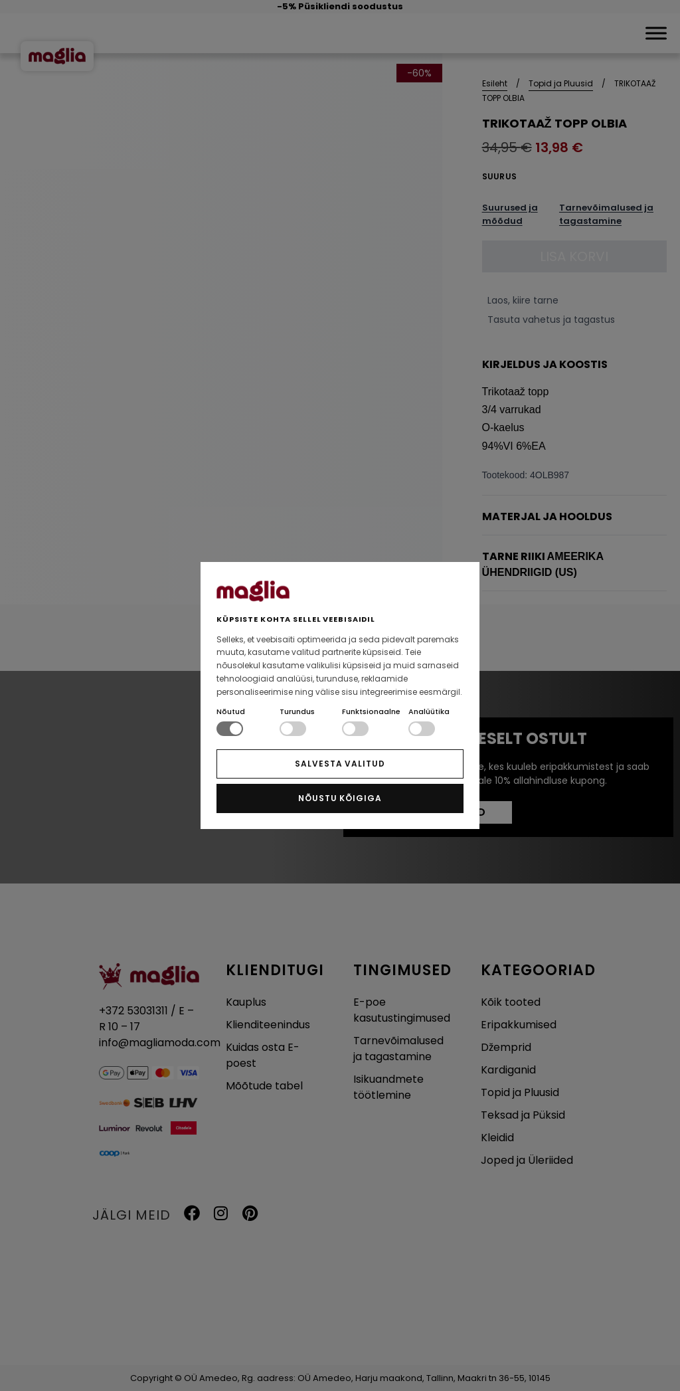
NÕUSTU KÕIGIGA (340, 798)
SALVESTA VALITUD (340, 763)
